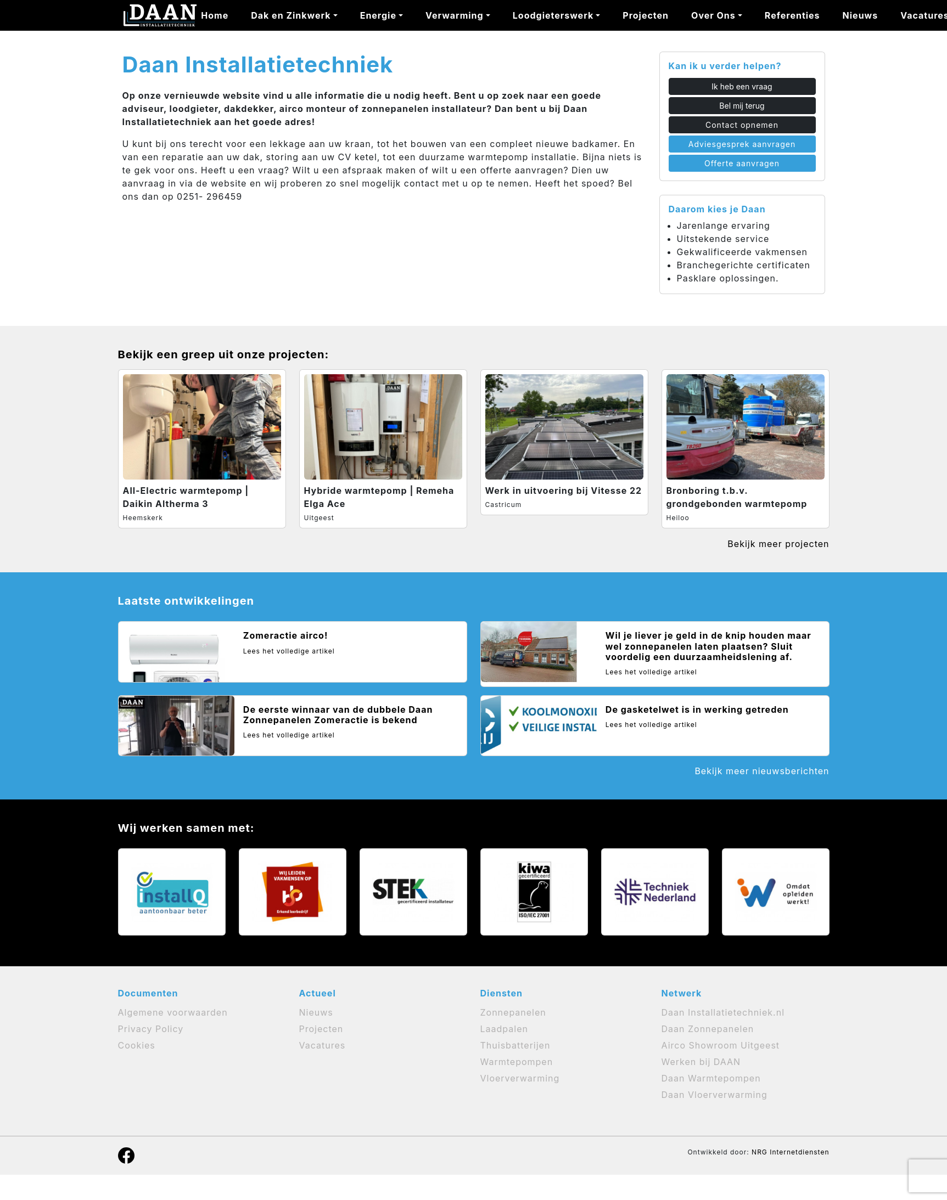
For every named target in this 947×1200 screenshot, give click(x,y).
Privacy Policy (151, 1028)
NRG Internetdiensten (790, 1152)
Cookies (136, 1045)
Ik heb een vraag (741, 86)
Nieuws (860, 15)
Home (214, 15)
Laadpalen (504, 1028)
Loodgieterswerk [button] (553, 15)
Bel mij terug (741, 105)
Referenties (792, 15)
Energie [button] (378, 15)
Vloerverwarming (520, 1078)
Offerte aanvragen (742, 163)
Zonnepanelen (513, 1012)
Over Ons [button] (713, 15)
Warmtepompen (516, 1061)
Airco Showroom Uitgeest (721, 1045)
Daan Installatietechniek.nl (723, 1012)
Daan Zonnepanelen (708, 1028)
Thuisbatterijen (515, 1045)
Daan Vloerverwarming (714, 1094)
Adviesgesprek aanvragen (741, 144)
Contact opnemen (741, 124)
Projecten (646, 15)
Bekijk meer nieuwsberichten (761, 770)
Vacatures (322, 1045)
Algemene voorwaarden (173, 1012)
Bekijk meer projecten (778, 543)
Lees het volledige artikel (289, 651)
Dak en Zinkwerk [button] (290, 15)
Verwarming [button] (454, 15)
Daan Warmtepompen (711, 1078)
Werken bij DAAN (701, 1061)
